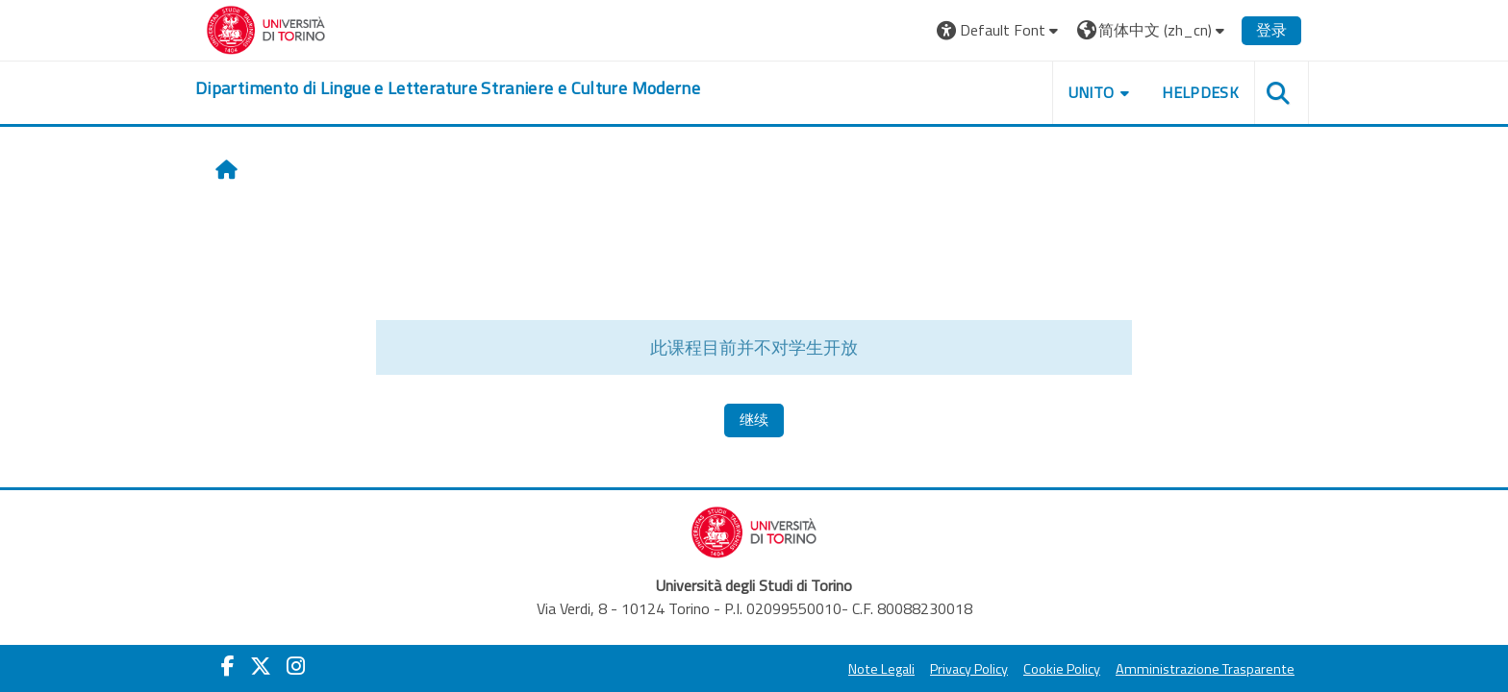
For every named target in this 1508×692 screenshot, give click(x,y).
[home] (447, 88)
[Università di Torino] (266, 27)
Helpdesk (1200, 92)
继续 (754, 419)
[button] (1000, 30)
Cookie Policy (1061, 669)
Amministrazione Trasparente (1205, 669)
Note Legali (881, 669)
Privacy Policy (969, 669)
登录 (1271, 29)
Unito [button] (1091, 92)
